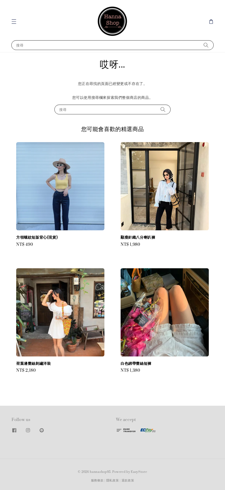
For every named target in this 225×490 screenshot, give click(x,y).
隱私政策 (112, 480)
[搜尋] (206, 45)
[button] (14, 21)
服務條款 (97, 480)
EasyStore (139, 472)
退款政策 (128, 480)
